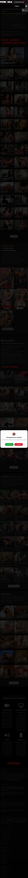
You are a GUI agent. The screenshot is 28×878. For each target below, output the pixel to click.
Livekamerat (19, 2)
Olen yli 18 (9, 444)
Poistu (18, 444)
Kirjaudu (24, 10)
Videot (16, 6)
